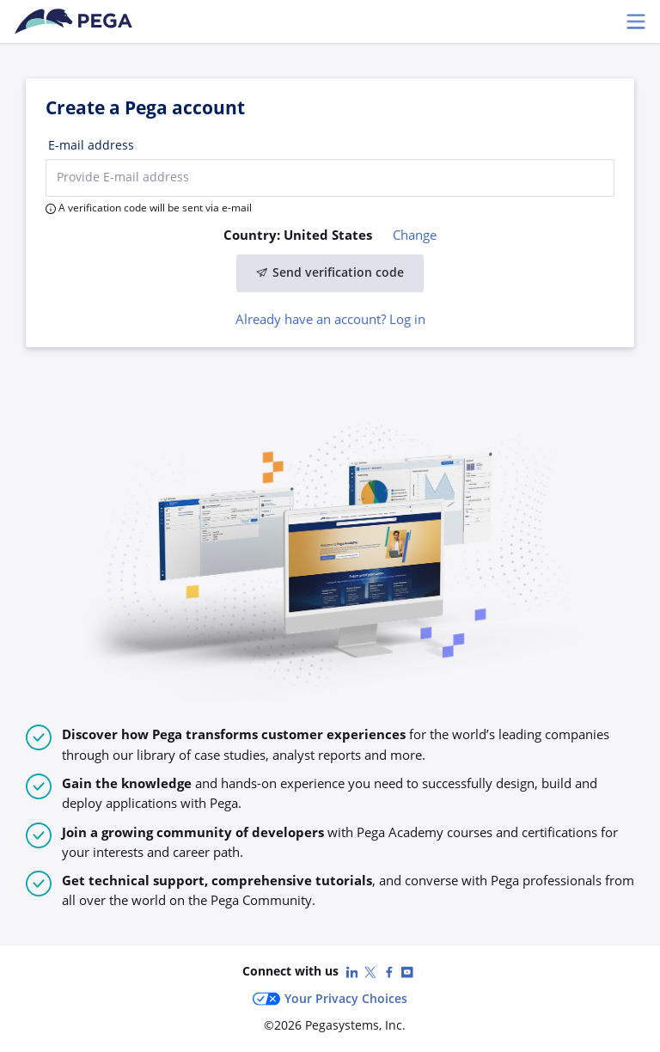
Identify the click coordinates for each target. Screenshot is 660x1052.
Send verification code (330, 272)
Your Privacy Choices (330, 998)
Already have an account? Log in (330, 318)
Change (415, 234)
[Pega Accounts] (76, 21)
